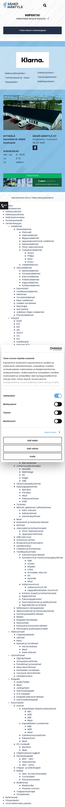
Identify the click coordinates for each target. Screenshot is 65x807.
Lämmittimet (18, 655)
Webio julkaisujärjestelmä (43, 198)
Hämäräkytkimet (31, 516)
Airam (30, 253)
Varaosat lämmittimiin (28, 673)
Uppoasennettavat (32, 534)
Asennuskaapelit (25, 690)
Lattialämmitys (24, 676)
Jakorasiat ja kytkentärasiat (31, 528)
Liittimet (20, 525)
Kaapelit (15, 679)
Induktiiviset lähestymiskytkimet (39, 708)
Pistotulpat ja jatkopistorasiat (32, 628)
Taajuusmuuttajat (25, 791)
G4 (18, 335)
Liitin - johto (28, 764)
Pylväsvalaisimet (31, 285)
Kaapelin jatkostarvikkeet (30, 696)
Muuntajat (21, 306)
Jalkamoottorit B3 (37, 587)
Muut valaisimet (24, 300)
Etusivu (9, 205)
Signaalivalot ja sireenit (34, 605)
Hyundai (26, 469)
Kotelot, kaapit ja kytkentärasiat (39, 593)
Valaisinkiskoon (30, 264)
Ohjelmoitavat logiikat (28, 753)
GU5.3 (19, 332)
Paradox (26, 492)
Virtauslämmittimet (26, 661)
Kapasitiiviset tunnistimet (35, 723)
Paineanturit (28, 738)
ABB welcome (23, 537)
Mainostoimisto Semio (20, 198)
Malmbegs (27, 472)
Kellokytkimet (29, 513)
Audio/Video (22, 682)
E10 (18, 327)
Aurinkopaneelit (13, 220)
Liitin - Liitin (27, 758)
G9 (17, 330)
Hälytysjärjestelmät (26, 486)
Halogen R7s (23, 344)
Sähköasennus (13, 208)
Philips (30, 255)
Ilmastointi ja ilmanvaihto (29, 543)
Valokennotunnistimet (34, 735)
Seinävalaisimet (30, 244)
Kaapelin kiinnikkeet (27, 619)
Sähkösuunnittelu (14, 214)
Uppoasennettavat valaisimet (38, 241)
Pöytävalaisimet (25, 315)
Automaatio (17, 702)
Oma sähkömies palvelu (18, 803)
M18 (29, 717)
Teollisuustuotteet (26, 551)
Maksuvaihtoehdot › (15, 73)
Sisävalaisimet (23, 229)
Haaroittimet (29, 761)
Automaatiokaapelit (27, 699)
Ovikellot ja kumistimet (28, 548)
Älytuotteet (22, 622)
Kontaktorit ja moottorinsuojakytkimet (42, 557)
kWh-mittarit (29, 510)
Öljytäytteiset (23, 658)
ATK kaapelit (23, 693)
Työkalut (21, 504)
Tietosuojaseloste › (47, 77)
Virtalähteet (23, 794)
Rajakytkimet (29, 596)
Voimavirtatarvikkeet (33, 554)
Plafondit (26, 232)
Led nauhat (22, 309)
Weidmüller (28, 785)
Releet (19, 616)
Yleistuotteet (18, 631)
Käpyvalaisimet (30, 282)
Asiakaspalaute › (46, 81)
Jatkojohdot (22, 688)
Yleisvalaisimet (29, 235)
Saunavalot (22, 288)
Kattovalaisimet (30, 276)
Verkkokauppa (13, 223)
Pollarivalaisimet (30, 279)
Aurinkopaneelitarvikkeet (30, 614)
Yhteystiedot (12, 800)
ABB (24, 480)
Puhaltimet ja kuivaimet (28, 664)
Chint (30, 569)
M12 (29, 711)
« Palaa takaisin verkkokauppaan (32, 30)
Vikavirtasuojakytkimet (28, 483)
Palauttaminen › (45, 72)
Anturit (20, 705)
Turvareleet (28, 776)
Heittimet (21, 294)
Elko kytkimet (29, 463)
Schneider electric (37, 572)
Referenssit (11, 797)
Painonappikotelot (32, 599)
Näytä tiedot (50, 432)
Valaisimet (16, 226)
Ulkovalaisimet (24, 267)
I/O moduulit (23, 744)
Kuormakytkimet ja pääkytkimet (39, 602)
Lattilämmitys (23, 546)
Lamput (15, 318)
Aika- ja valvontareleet (34, 773)
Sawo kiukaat (29, 652)
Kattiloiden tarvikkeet (28, 670)
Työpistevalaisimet (32, 250)
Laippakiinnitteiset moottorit (42, 590)
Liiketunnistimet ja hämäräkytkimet (35, 611)
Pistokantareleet (31, 779)
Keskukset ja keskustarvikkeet (32, 522)
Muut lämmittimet (26, 667)
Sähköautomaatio (15, 217)
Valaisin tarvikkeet (26, 303)
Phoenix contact (31, 788)
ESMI (24, 501)
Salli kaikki (32, 440)
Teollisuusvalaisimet (27, 291)
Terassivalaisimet (31, 273)
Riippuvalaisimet (30, 238)
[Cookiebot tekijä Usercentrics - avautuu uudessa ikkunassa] (50, 348)
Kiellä (32, 456)
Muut (30, 258)
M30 (29, 714)
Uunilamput (22, 341)
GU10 (19, 321)
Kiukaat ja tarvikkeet (27, 643)
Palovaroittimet (30, 498)
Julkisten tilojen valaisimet (30, 312)
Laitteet (20, 637)
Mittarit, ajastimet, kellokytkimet (33, 507)
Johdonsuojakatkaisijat (28, 466)
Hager (25, 477)
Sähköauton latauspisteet (30, 608)
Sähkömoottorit (30, 584)
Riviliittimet (22, 782)
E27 (18, 324)
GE (23, 474)
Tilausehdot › (11, 82)
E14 (18, 338)
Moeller (31, 566)
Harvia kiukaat (29, 646)
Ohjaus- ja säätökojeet (28, 767)
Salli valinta (32, 448)
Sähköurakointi (13, 211)
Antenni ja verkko (25, 540)
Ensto (30, 261)
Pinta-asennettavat (32, 247)
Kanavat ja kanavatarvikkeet (31, 625)
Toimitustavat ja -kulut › (17, 77)
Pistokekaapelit (24, 756)
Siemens (26, 489)
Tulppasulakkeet (25, 634)
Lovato (31, 563)
